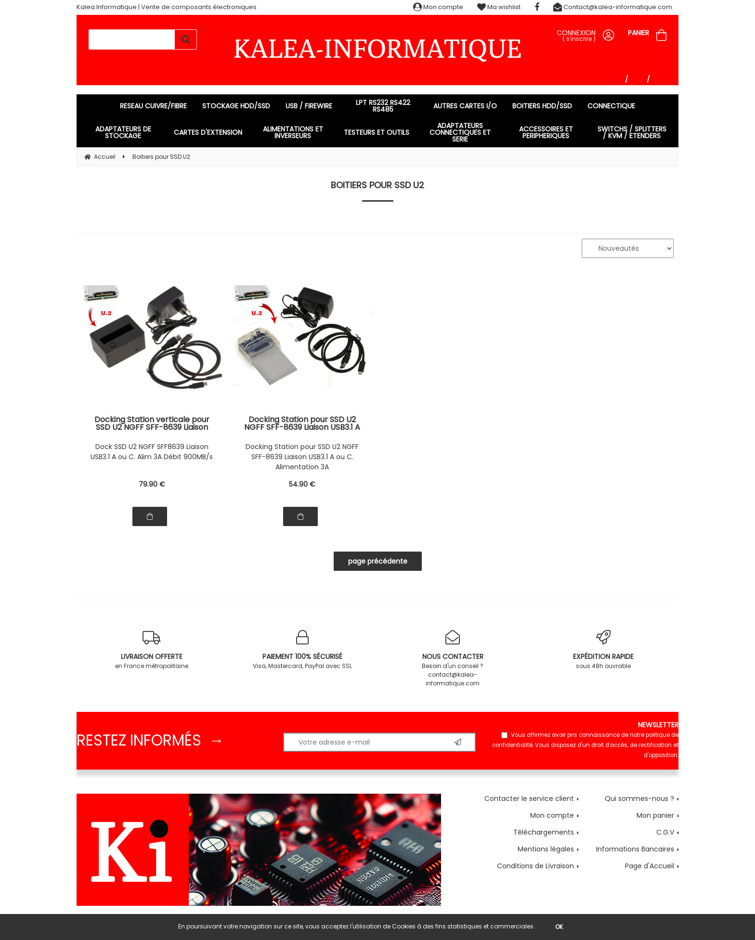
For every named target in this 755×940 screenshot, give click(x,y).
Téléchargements (543, 832)
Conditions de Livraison (535, 866)
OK (559, 927)
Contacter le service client (529, 798)
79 (152, 484)
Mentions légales (546, 849)
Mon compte (438, 7)
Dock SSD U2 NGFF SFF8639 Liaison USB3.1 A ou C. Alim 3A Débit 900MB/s (152, 452)
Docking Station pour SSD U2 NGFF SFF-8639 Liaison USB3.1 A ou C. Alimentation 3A (302, 457)
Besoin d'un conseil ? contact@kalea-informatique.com (453, 658)
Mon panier (655, 815)
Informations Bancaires (635, 849)
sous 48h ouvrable (603, 650)
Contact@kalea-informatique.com (612, 7)
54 (302, 484)
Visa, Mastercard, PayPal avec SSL (302, 650)
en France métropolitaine (152, 650)
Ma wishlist (499, 7)
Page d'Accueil (649, 866)
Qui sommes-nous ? (639, 798)
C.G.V (665, 832)
